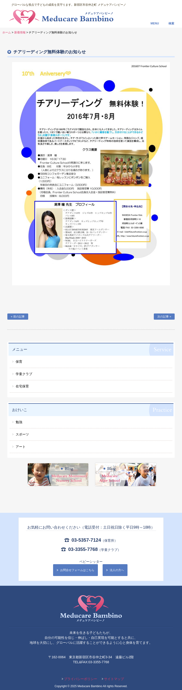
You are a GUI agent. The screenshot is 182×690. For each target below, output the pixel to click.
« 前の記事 (18, 316)
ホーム (6, 32)
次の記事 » (164, 316)
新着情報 (20, 32)
